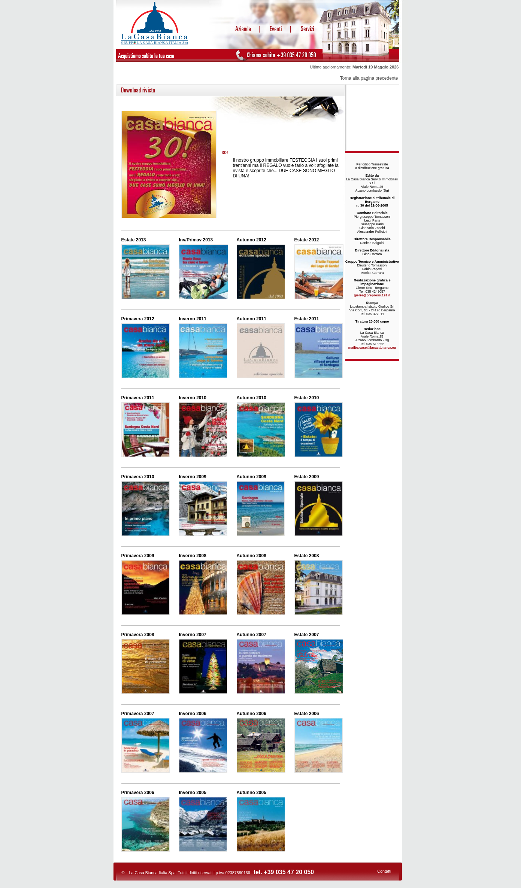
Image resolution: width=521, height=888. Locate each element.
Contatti (384, 871)
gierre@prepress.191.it (372, 295)
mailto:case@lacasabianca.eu (372, 348)
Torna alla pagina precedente (369, 78)
